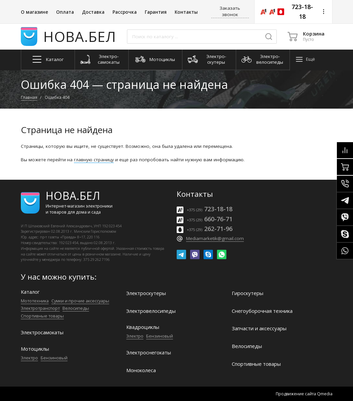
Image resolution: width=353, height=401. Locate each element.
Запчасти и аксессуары (259, 328)
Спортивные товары (42, 316)
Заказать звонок (230, 11)
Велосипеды (75, 308)
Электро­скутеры (146, 293)
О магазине (34, 12)
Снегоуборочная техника (262, 311)
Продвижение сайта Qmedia (304, 394)
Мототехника (35, 301)
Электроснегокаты (148, 352)
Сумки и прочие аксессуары (80, 301)
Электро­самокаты (42, 332)
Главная (29, 97)
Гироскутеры (247, 293)
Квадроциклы (142, 327)
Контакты (186, 12)
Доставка (93, 12)
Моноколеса (141, 370)
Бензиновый (54, 358)
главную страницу (94, 160)
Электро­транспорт (40, 308)
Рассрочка (125, 12)
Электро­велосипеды (151, 311)
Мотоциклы (35, 349)
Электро (29, 358)
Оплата (65, 12)
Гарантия (156, 12)
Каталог (30, 292)
